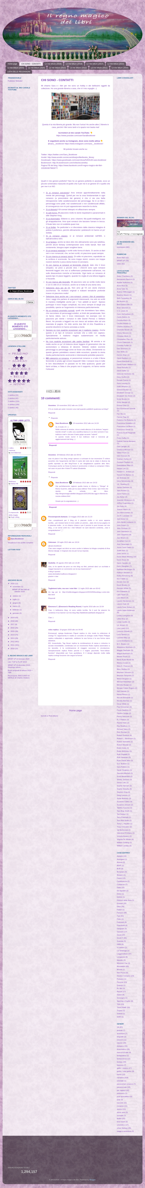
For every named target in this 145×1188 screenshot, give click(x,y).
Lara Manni (121, 599)
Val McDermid (122, 831)
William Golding (123, 843)
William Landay (123, 847)
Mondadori (121, 967)
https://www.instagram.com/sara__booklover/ (84, 144)
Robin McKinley (123, 752)
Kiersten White (122, 589)
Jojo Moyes (121, 539)
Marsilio (120, 961)
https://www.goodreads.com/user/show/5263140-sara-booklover (79, 160)
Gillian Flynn (121, 453)
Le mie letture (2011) (99, 68)
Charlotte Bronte (123, 331)
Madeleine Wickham (125, 648)
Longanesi (121, 958)
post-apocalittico (123, 1097)
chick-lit (120, 1041)
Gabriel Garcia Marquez (126, 442)
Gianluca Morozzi (123, 450)
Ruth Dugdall (122, 755)
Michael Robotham (124, 683)
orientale (120, 1082)
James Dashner (123, 488)
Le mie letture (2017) (95, 64)
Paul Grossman (123, 708)
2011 (13, 645)
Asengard (120, 860)
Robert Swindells (123, 742)
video (119, 265)
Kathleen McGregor (124, 570)
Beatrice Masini (123, 296)
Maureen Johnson (124, 673)
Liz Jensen (121, 626)
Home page (12, 64)
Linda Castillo (122, 623)
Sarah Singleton (123, 771)
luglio (15, 599)
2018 (13, 621)
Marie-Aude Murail (124, 660)
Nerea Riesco (122, 695)
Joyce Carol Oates (124, 548)
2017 (13, 624)
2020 (13, 583)
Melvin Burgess (123, 680)
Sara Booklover (62, 423)
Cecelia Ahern (122, 321)
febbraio (16, 610)
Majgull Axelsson (123, 654)
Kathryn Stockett (123, 573)
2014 (13, 635)
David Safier (121, 371)
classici (120, 1044)
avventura (121, 1034)
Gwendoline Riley (124, 466)
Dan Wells (121, 353)
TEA (118, 1005)
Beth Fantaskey (123, 299)
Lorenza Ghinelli (123, 632)
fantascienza (122, 1060)
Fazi (118, 917)
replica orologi (53, 655)
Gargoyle (120, 929)
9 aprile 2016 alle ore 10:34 (93, 606)
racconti (120, 1104)
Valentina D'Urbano (124, 834)
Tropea (119, 1011)
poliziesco (121, 1094)
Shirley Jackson (123, 780)
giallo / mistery (122, 1069)
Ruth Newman (122, 758)
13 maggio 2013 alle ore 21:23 (80, 517)
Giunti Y (120, 939)
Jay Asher (121, 498)
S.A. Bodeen (122, 765)
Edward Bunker (123, 391)
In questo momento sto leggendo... (20, 326)
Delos (119, 895)
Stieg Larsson (122, 796)
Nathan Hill (14, 484)
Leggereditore (122, 955)
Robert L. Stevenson (125, 739)
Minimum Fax (122, 964)
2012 (13, 641)
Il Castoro (120, 948)
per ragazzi (121, 1091)
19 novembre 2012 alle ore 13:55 (70, 405)
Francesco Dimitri (124, 430)
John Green (121, 526)
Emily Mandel (122, 403)
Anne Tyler (121, 290)
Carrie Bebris (122, 318)
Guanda (120, 942)
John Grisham (122, 529)
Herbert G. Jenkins (124, 473)
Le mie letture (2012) (78, 68)
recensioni (121, 248)
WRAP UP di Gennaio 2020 (18, 659)
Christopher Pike (123, 340)
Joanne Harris (122, 510)
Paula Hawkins (122, 711)
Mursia (119, 970)
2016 (13, 628)
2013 (13, 638)
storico (119, 1110)
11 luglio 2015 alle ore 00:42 (89, 588)
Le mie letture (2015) (15, 68)
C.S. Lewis (121, 312)
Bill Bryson (121, 302)
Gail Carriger (122, 447)
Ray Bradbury (122, 727)
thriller (119, 1119)
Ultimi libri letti (20, 420)
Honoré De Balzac (124, 476)
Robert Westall (122, 746)
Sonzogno (121, 999)
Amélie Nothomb (123, 283)
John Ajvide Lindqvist (125, 523)
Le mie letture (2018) (74, 64)
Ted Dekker (121, 815)
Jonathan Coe (122, 542)
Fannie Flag (121, 418)
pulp (118, 1100)
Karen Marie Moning (125, 558)
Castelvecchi (122, 882)
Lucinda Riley (122, 638)
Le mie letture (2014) (36, 68)
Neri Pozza (121, 973)
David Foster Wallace (125, 365)
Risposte (54, 418)
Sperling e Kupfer (123, 1002)
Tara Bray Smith (123, 812)
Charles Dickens (123, 327)
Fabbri (119, 911)
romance (120, 1107)
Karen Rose (121, 561)
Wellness (12, 481)
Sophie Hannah (123, 787)
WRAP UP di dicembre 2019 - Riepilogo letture (19, 666)
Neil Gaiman (121, 692)
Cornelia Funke (123, 346)
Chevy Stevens (123, 334)
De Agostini (121, 892)
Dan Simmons (122, 349)
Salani (119, 996)
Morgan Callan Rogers (125, 689)
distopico (120, 1047)
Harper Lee (121, 469)
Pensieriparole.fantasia (58, 517)
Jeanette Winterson (124, 501)
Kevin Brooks (122, 586)
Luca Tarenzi (122, 635)
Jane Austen (121, 491)
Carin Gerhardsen (124, 315)
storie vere (121, 1113)
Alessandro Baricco (124, 280)
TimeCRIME (121, 1008)
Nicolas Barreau (123, 702)
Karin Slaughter (123, 567)
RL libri (119, 989)
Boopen (120, 876)
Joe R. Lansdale (123, 517)
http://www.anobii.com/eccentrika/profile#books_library (71, 157)
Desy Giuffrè (122, 378)
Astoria (119, 863)
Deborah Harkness (124, 375)
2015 (13, 631)
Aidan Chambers (123, 277)
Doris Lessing (122, 384)
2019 (13, 617)
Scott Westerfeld (123, 777)
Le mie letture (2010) (120, 68)
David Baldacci (122, 359)
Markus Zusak (122, 664)
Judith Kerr (121, 551)
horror (119, 1075)
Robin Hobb (121, 749)
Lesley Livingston (123, 616)
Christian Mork (122, 337)
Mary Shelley (122, 670)
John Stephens (123, 535)
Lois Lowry (121, 629)
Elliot (119, 907)
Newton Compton (123, 977)
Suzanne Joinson (123, 806)
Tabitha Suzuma (123, 809)
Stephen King (122, 793)
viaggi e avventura (124, 1132)
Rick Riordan (122, 733)
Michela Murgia (123, 686)
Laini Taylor (121, 595)
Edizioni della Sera (124, 901)
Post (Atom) (53, 716)
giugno (15, 603)
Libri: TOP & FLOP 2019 (17, 662)
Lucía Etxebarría (123, 642)
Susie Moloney (122, 799)
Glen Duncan (122, 457)
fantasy (120, 1063)
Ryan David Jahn (123, 761)
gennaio (16, 613)
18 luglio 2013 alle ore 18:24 (68, 542)
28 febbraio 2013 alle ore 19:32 (85, 482)
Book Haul (121, 258)
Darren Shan (122, 356)
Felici (119, 920)
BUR (119, 869)
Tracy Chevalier (123, 828)
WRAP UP (121, 261)
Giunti (119, 936)
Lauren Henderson (124, 602)
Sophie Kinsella (123, 790)
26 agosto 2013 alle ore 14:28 (68, 563)
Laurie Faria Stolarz (124, 608)
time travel (121, 1123)
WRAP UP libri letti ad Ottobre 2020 (20, 590)
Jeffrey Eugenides (124, 504)
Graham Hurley (123, 460)
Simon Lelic (121, 783)
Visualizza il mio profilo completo (20, 543)
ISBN (119, 945)
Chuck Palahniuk (123, 343)
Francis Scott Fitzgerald (126, 434)
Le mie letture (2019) (53, 64)
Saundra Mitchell (123, 774)
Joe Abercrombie (123, 513)
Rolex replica (94, 646)
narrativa (120, 1078)
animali (119, 1031)
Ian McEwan (121, 479)
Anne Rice (121, 286)
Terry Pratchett (122, 818)
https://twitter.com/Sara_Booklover (62, 154)
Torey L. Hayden (123, 824)
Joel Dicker (121, 520)
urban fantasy (122, 1129)
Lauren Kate (121, 605)
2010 (13, 648)
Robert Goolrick (123, 736)
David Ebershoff (123, 362)
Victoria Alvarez (123, 837)
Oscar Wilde (121, 705)
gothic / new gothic (124, 1072)
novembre (17, 587)
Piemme (120, 983)
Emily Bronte (122, 400)
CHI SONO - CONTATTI (31, 64)
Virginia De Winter (124, 840)
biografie (120, 1038)
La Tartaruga (122, 951)
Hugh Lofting (15, 517)
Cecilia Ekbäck (122, 324)
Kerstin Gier (121, 583)
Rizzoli (119, 992)
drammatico (121, 1050)
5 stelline (11, 408)
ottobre (16, 596)
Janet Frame (122, 495)
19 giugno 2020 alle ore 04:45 (71, 630)
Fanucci (120, 914)
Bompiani (120, 873)
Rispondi (51, 413)
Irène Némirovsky (124, 482)
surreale (120, 1116)
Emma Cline (121, 406)
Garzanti (120, 933)
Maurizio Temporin (124, 676)
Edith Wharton (122, 387)
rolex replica (53, 630)
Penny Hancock (123, 717)
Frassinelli (121, 926)
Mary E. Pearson (123, 667)
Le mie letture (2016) (115, 64)
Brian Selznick (122, 309)
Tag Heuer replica (69, 643)
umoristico (121, 1126)
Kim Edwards (122, 592)
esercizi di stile (122, 1053)
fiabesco (120, 1066)
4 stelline (11, 404)
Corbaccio (121, 885)
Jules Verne (121, 554)
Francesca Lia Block (125, 427)
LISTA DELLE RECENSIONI (18, 72)
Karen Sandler (122, 564)
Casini (119, 879)
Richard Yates (122, 730)
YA (118, 1028)
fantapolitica (121, 1056)
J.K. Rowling (122, 485)
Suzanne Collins (123, 802)
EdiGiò (119, 898)
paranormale (122, 1088)
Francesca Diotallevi (125, 424)
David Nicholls (122, 368)
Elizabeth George (123, 394)
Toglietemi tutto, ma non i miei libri (62, 588)
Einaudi (120, 904)
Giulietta (51, 563)
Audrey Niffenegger (124, 293)
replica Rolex (67, 651)
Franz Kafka (121, 439)
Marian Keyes (122, 657)
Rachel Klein (122, 724)
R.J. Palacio (121, 720)
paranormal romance (125, 1085)
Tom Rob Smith (123, 821)
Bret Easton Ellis (123, 305)
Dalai (119, 888)
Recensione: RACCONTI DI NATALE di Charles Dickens (18, 677)
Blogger (92, 1181)
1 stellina (11, 395)
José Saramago (123, 545)
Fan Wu (120, 415)
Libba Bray (121, 620)
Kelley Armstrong (123, 577)
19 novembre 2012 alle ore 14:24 (86, 423)
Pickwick (120, 980)
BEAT (119, 866)
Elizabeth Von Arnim (125, 397)
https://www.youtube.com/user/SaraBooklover (75, 135)
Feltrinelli (120, 923)
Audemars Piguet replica (74, 633)
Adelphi (120, 857)
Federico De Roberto (125, 421)
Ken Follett (121, 580)
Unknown (52, 542)
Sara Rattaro (122, 768)
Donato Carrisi (122, 381)
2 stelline (11, 398)
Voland (119, 1014)
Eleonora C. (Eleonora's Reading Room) (65, 606)
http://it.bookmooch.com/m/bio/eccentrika (70, 163)
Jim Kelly (120, 507)
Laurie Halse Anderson (126, 611)
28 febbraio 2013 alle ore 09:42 (69, 455)
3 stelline (11, 401)
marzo (15, 606)
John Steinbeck (123, 532)
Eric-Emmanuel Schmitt (126, 409)
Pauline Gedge (122, 714)
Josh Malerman (16, 453)
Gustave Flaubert (123, 463)
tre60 (119, 1018)
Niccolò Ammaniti (123, 698)
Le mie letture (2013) (57, 68)
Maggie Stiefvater (124, 651)
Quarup (120, 986)
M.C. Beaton (122, 645)
